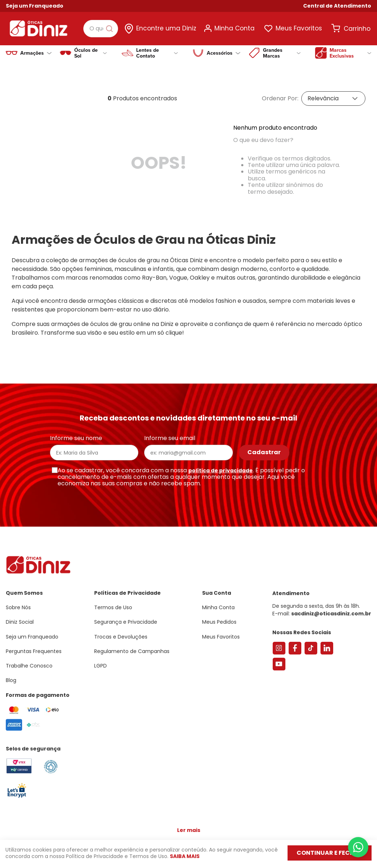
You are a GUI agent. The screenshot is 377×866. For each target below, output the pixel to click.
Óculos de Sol (90, 53)
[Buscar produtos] (111, 28)
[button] (337, 6)
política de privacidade (220, 464)
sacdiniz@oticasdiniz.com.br (331, 607)
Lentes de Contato (157, 53)
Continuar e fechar (330, 853)
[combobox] (100, 28)
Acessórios (223, 53)
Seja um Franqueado (34, 5)
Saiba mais (185, 856)
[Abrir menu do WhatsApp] (358, 847)
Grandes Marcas (282, 53)
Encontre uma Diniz (166, 28)
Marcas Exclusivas (350, 53)
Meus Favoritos (299, 28)
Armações (36, 53)
